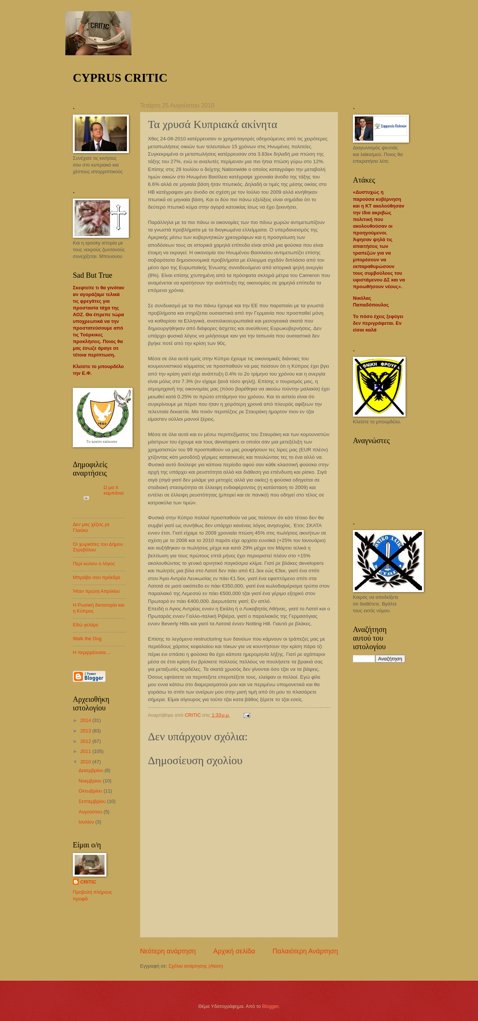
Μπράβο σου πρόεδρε (97, 577)
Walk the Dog (87, 638)
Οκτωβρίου (90, 791)
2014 (86, 720)
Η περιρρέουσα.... (92, 652)
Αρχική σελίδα (234, 951)
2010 (86, 762)
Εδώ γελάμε (85, 625)
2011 (86, 751)
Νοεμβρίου (90, 781)
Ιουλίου (86, 822)
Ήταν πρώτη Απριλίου (96, 591)
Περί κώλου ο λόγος (94, 563)
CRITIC (88, 882)
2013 (86, 731)
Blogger (270, 1006)
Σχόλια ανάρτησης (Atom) (195, 966)
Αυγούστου (90, 812)
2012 (86, 741)
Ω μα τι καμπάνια (113, 490)
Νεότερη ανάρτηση (168, 951)
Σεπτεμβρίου (92, 801)
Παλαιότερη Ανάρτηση (305, 951)
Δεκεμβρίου (91, 770)
